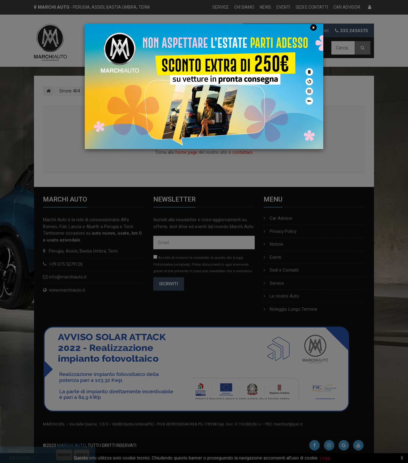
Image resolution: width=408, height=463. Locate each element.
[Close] (313, 27)
